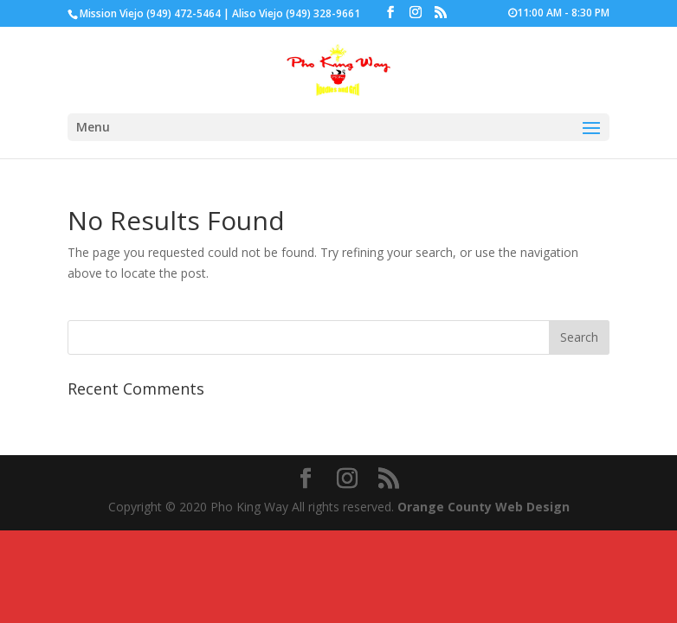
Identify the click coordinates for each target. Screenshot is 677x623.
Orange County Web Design (483, 506)
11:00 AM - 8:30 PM (558, 13)
